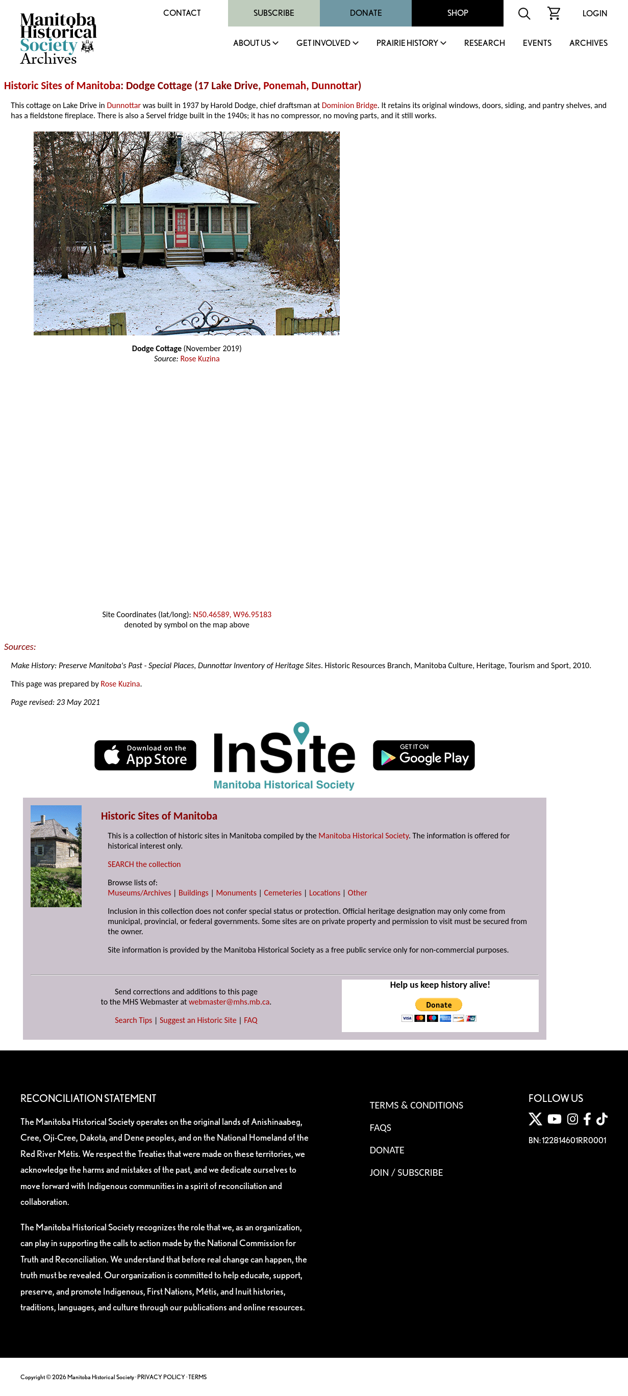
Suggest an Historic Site (198, 1020)
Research (484, 43)
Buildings (194, 893)
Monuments (236, 893)
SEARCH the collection (144, 864)
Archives (588, 43)
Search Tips (133, 1020)
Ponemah (284, 85)
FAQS (380, 1127)
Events (537, 43)
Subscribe (274, 13)
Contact (182, 13)
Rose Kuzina (199, 358)
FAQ (250, 1020)
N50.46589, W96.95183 (232, 614)
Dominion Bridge (350, 105)
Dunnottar (335, 85)
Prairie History (407, 43)
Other (357, 893)
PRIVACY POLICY (161, 1377)
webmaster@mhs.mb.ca (229, 1002)
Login (595, 13)
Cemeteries (283, 893)
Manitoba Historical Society (363, 835)
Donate (366, 13)
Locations (324, 893)
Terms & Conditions (416, 1105)
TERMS (197, 1377)
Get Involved (323, 43)
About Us (251, 43)
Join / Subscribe (406, 1172)
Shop (457, 13)
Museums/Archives (139, 893)
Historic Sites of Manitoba (62, 85)
